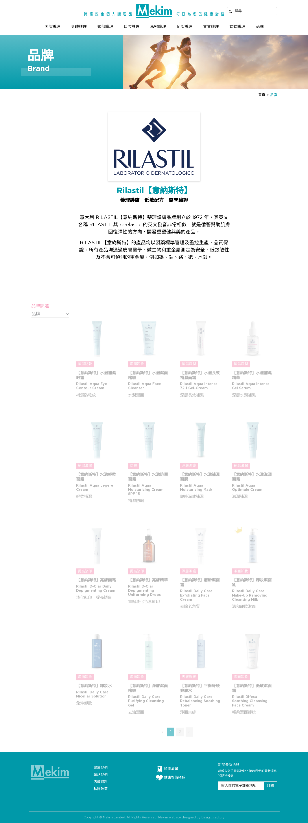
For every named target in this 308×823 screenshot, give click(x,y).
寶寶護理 (211, 27)
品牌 (260, 27)
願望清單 (167, 768)
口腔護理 (132, 27)
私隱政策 (101, 789)
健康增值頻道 (170, 777)
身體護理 (79, 27)
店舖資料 (101, 782)
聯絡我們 (101, 775)
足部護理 (184, 27)
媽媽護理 (237, 27)
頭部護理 (105, 27)
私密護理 (158, 27)
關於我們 (101, 768)
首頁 (261, 95)
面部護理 (52, 27)
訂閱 (270, 785)
